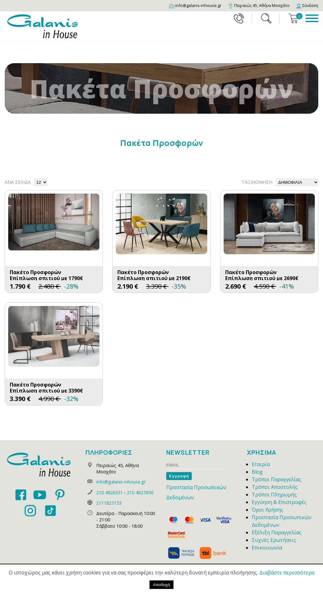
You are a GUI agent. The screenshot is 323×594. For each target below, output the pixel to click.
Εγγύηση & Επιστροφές (279, 502)
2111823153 (108, 503)
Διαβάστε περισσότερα (286, 572)
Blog (257, 471)
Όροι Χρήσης (267, 509)
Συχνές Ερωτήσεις (274, 540)
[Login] (307, 5)
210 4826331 (109, 492)
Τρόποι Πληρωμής (274, 494)
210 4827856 (140, 492)
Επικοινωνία (267, 547)
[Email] (195, 5)
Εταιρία (261, 464)
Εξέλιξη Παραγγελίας (277, 532)
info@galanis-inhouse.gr (121, 482)
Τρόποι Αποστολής (275, 486)
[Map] (259, 5)
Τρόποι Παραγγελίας (276, 479)
